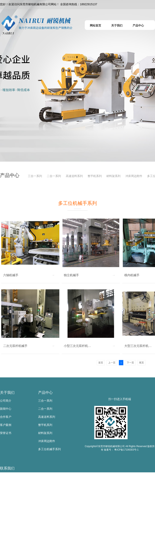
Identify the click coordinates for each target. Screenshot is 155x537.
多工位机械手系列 (49, 449)
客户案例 (5, 424)
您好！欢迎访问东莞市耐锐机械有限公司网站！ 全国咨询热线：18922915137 (48, 4)
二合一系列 (54, 176)
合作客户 (5, 416)
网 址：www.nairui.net (14, 524)
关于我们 (7, 393)
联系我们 (7, 468)
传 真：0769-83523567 (14, 508)
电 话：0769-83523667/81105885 (21, 500)
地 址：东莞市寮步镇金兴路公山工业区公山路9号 (31, 533)
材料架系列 (113, 176)
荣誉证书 (5, 433)
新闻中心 (5, 408)
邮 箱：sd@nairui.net (13, 516)
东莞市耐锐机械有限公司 (15, 476)
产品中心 (45, 393)
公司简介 (5, 400)
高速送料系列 (74, 176)
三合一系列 (35, 176)
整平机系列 (95, 176)
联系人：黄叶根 (10, 484)
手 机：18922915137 (13, 492)
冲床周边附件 (133, 176)
